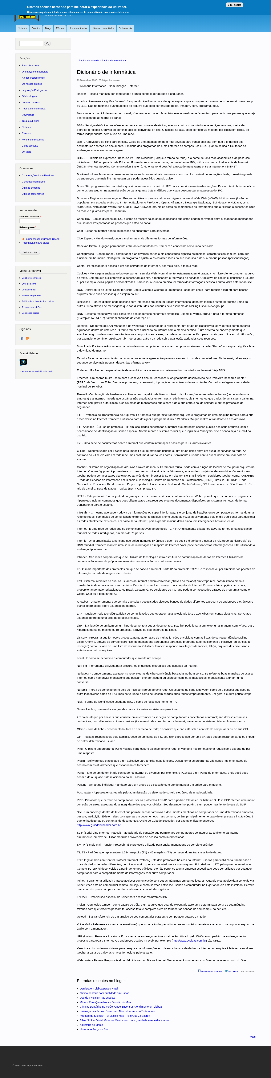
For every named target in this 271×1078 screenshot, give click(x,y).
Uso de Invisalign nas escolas (97, 997)
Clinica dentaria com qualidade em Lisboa (104, 993)
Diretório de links (31, 102)
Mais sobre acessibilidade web (35, 371)
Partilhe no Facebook (210, 971)
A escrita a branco (31, 65)
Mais (253, 1036)
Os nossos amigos (32, 83)
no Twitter (231, 971)
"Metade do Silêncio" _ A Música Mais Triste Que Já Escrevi (115, 1015)
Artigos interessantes (33, 77)
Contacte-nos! (29, 289)
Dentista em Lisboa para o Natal (99, 988)
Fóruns (60, 28)
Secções (24, 58)
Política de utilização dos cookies (38, 301)
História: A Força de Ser (94, 1029)
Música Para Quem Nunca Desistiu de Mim (105, 1002)
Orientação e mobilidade (35, 71)
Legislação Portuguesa (34, 90)
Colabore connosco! (32, 278)
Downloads (28, 114)
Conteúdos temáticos (33, 181)
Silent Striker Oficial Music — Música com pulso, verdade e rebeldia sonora (124, 1020)
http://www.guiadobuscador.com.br (99, 825)
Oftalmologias (29, 96)
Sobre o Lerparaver (31, 295)
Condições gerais (30, 313)
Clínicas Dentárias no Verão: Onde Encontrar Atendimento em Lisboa (121, 1006)
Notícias (22, 28)
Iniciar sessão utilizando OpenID (43, 239)
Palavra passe (27, 227)
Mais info (124, 10)
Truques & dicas (30, 121)
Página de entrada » (90, 60)
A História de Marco (91, 1024)
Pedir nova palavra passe (35, 242)
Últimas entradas (77, 28)
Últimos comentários (103, 28)
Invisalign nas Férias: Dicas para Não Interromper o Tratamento (117, 1011)
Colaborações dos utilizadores (38, 175)
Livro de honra (29, 283)
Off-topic (26, 151)
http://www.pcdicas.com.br (189, 940)
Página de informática (114, 60)
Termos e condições (32, 307)
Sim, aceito (234, 3)
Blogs (48, 28)
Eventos (35, 28)
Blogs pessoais (30, 145)
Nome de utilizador (30, 216)
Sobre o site (125, 28)
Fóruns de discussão (33, 139)
